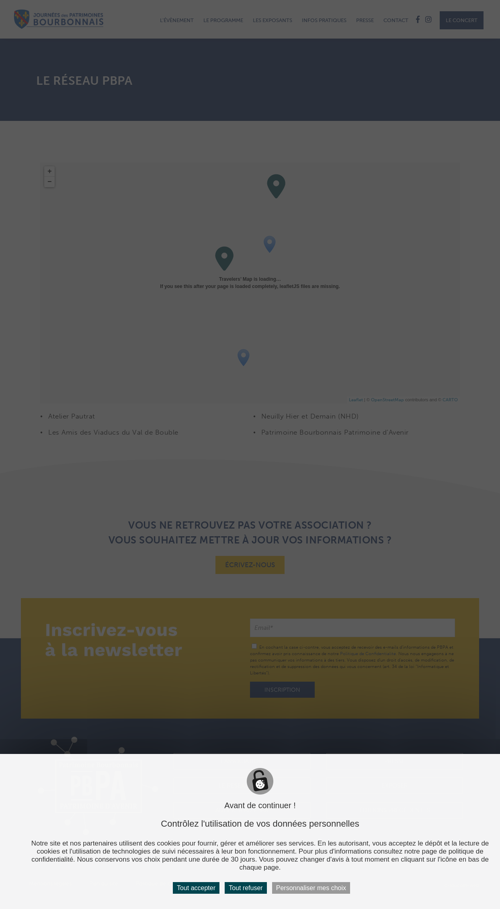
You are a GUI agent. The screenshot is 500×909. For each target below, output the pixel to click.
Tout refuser (245, 887)
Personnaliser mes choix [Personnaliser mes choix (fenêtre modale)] (311, 887)
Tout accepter (196, 887)
